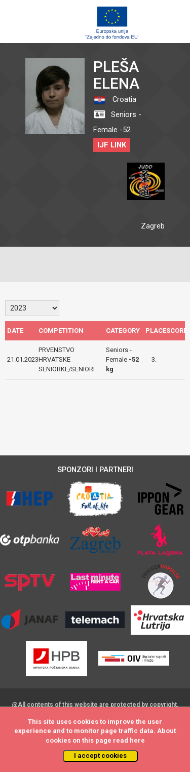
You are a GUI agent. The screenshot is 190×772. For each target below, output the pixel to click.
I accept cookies (100, 755)
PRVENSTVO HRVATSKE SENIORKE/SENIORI (67, 359)
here (137, 740)
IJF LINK (111, 144)
